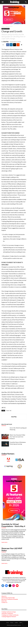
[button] (2, 2)
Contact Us (4, 602)
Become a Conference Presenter (9, 599)
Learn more (4, 542)
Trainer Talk (8, 410)
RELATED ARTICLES (6, 424)
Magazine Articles (9, 26)
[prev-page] (2, 449)
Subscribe (4, 600)
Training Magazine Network (8, 616)
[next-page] (5, 449)
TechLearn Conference (7, 613)
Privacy (11, 622)
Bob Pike (6, 41)
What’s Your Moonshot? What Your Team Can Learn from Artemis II (17, 436)
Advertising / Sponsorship (8, 597)
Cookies (16, 622)
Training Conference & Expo (8, 612)
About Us (3, 596)
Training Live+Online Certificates (10, 615)
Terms (7, 622)
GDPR (20, 622)
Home (2, 26)
